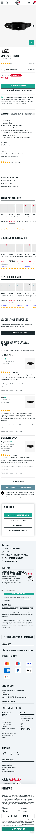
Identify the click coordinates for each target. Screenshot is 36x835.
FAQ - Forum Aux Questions (12, 558)
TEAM (21, 727)
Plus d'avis (18, 482)
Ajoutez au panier (18, 86)
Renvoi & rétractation (10, 549)
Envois (5, 545)
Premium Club (23, 492)
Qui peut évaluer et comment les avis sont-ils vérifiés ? (18, 351)
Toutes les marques (24, 720)
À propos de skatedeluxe (26, 716)
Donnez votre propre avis (18, 487)
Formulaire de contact (22, 697)
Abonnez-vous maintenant (19, 594)
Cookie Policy (5, 769)
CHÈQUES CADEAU (25, 729)
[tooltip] (33, 69)
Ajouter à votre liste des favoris (18, 91)
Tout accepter (18, 829)
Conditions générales (7, 765)
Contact (4, 737)
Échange (6, 552)
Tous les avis (5, 732)
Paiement (4, 719)
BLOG (21, 724)
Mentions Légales (8, 760)
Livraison (4, 720)
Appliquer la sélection (18, 816)
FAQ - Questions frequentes (9, 733)
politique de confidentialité (17, 825)
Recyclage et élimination (8, 735)
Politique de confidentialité (9, 767)
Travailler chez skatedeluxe (26, 718)
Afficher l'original (5, 448)
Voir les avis (31, 63)
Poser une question (18, 333)
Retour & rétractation (7, 722)
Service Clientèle (9, 561)
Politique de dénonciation (8, 771)
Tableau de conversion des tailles (14, 555)
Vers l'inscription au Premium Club (18, 637)
